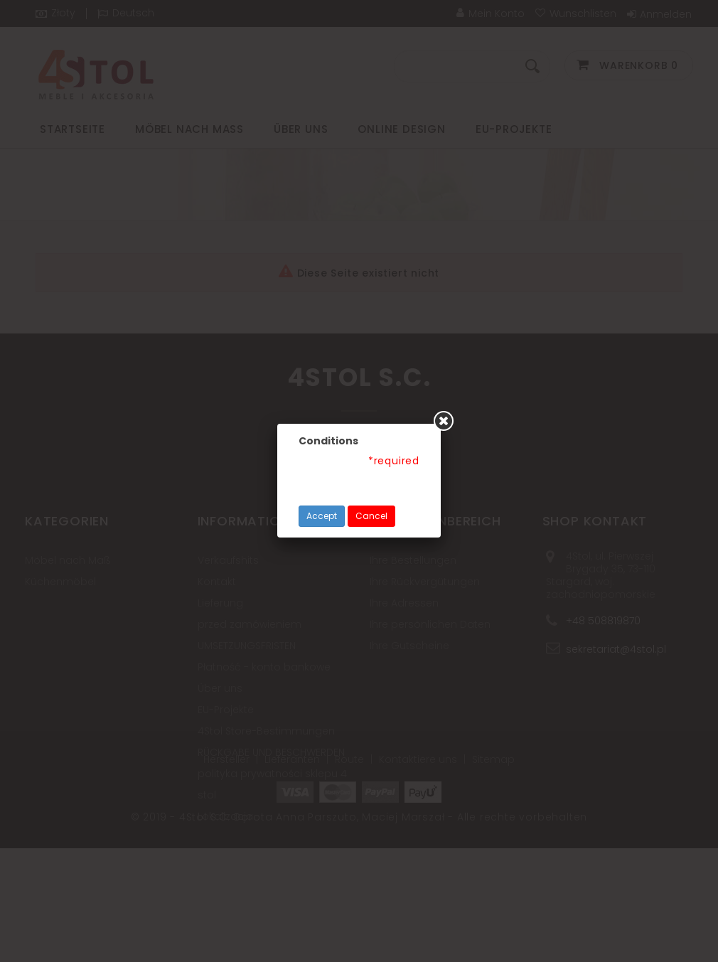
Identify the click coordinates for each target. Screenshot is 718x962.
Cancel (371, 516)
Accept (321, 516)
